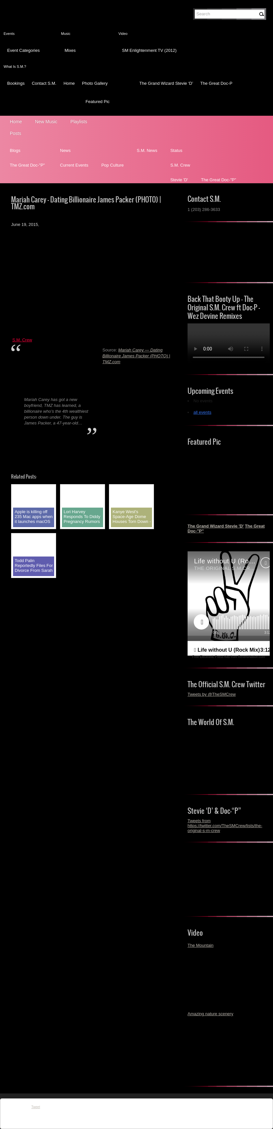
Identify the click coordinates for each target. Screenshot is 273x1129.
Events (9, 34)
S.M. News (147, 150)
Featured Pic (97, 101)
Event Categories (23, 50)
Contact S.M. (44, 83)
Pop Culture (112, 165)
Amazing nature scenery (210, 1013)
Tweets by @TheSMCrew (212, 694)
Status (176, 150)
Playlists (78, 121)
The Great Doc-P (216, 83)
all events (202, 412)
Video (123, 34)
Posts (15, 133)
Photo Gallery (95, 83)
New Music (46, 121)
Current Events (74, 165)
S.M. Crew (180, 165)
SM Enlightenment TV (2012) (149, 50)
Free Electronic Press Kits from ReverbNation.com (228, 657)
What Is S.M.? (15, 66)
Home (69, 83)
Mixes (70, 50)
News (65, 150)
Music (65, 34)
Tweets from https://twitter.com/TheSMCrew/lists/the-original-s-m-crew (225, 825)
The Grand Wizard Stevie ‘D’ (166, 83)
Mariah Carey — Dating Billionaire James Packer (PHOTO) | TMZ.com (136, 356)
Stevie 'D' (179, 179)
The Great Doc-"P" (27, 165)
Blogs (15, 150)
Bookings (15, 83)
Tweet (35, 1107)
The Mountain (201, 945)
